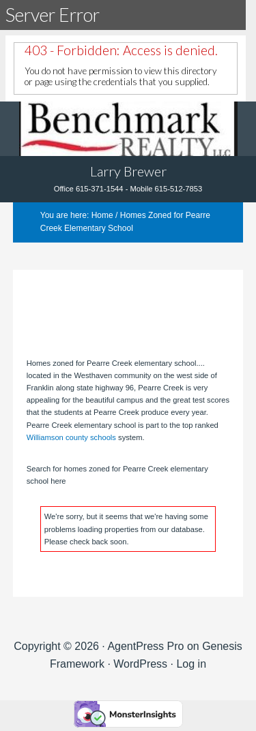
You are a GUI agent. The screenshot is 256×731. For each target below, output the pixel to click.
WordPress (140, 664)
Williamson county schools (71, 437)
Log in (191, 664)
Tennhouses (128, 129)
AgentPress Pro (145, 646)
